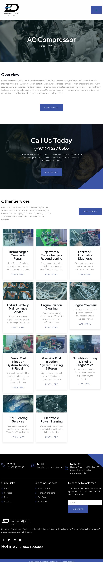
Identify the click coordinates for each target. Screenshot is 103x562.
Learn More (18, 274)
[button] (51, 107)
